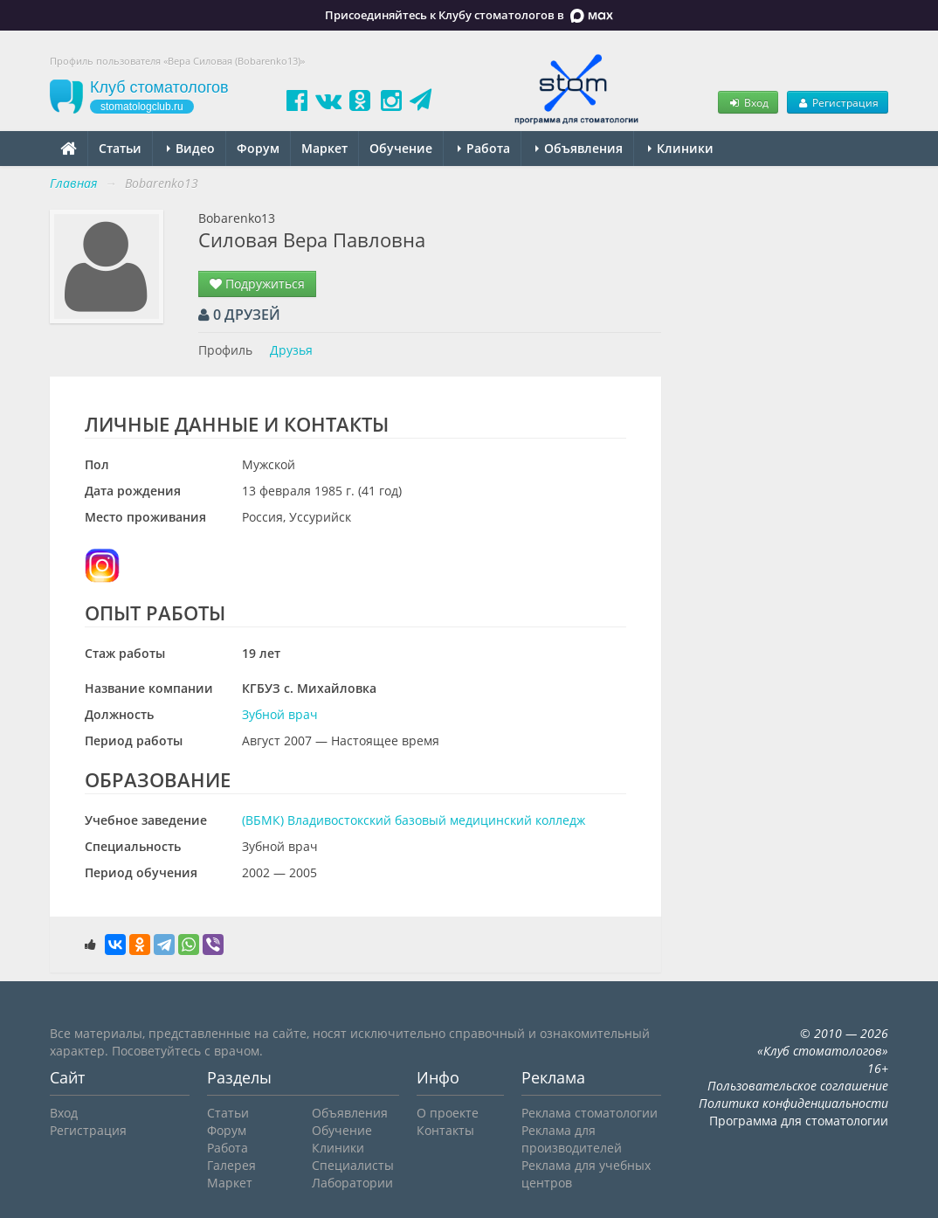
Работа (484, 148)
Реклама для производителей (571, 1139)
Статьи (120, 148)
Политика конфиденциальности (793, 1103)
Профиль (225, 350)
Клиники (681, 148)
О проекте (448, 1112)
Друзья (291, 350)
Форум (258, 148)
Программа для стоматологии (798, 1120)
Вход (748, 102)
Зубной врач (280, 714)
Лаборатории (352, 1182)
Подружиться (257, 283)
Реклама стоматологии (589, 1112)
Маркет (324, 148)
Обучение (400, 148)
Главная (73, 183)
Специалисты (353, 1165)
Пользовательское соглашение (797, 1085)
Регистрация (838, 102)
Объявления (579, 148)
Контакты (445, 1130)
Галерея (231, 1165)
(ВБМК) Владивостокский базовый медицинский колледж (413, 820)
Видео (191, 148)
